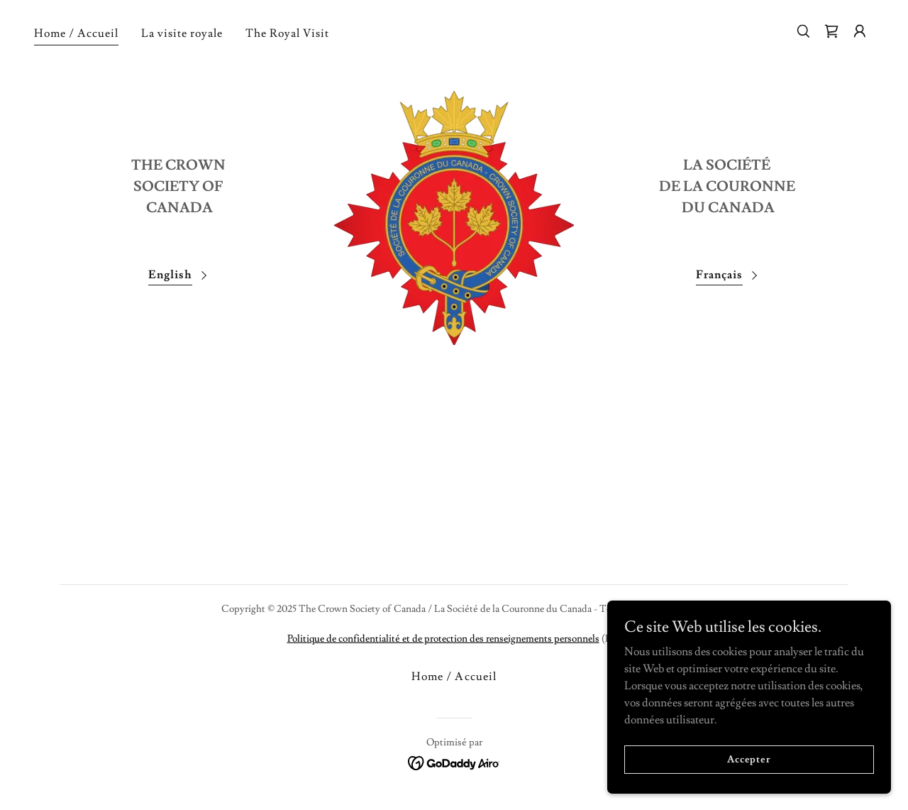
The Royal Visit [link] (287, 33)
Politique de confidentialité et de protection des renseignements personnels (443, 639)
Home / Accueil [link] (76, 33)
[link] (831, 31)
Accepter (749, 758)
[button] (860, 31)
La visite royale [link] (182, 33)
